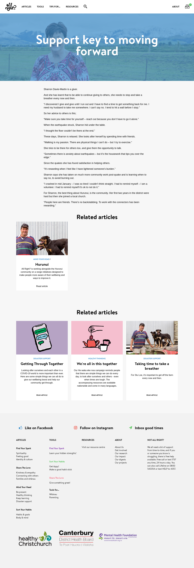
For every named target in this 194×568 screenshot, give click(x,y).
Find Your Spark (23, 449)
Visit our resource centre (93, 447)
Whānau (53, 495)
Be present (21, 492)
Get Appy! (54, 467)
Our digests (120, 460)
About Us (119, 447)
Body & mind (22, 518)
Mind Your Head (23, 487)
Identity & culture (24, 460)
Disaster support (24, 502)
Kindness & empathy (25, 473)
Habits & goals (23, 515)
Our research (121, 454)
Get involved (121, 451)
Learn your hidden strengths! (62, 453)
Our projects (121, 463)
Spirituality (21, 453)
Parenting (53, 498)
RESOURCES (72, 7)
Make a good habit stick (60, 470)
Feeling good (22, 457)
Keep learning (22, 499)
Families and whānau (25, 479)
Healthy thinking (24, 495)
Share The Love (23, 468)
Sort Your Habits (24, 510)
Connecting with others (27, 476)
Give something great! (59, 483)
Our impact (120, 457)
